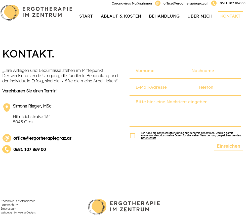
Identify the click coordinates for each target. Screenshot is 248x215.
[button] (164, 14)
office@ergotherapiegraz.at (185, 3)
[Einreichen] (228, 146)
